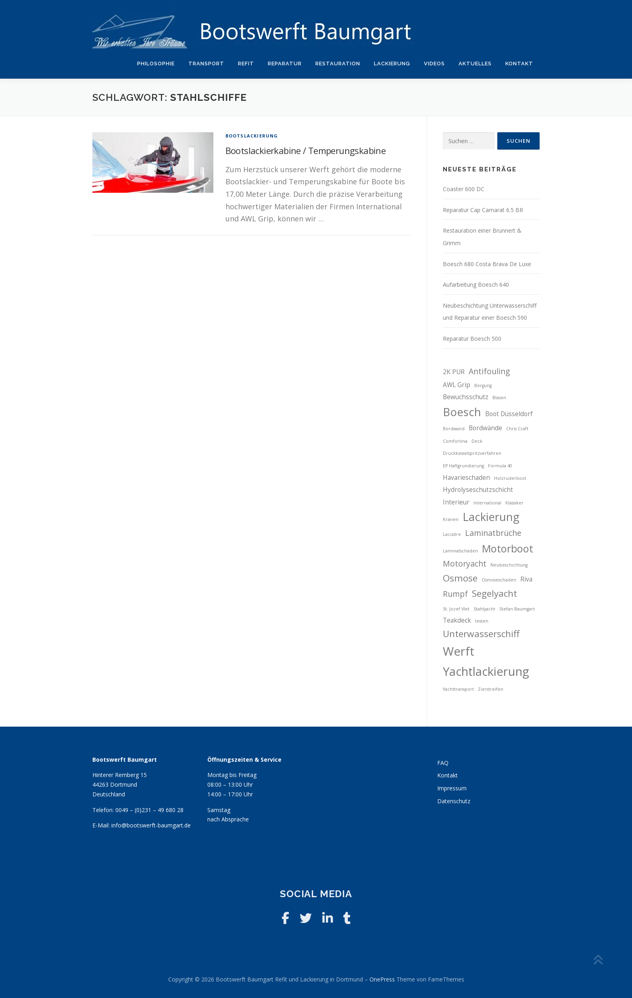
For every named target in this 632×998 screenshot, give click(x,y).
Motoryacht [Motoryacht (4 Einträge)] (464, 563)
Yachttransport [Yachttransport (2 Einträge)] (458, 689)
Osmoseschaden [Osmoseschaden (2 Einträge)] (499, 580)
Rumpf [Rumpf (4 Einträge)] (455, 593)
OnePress (382, 979)
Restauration (337, 63)
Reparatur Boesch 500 (472, 338)
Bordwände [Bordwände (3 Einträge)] (485, 428)
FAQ (442, 763)
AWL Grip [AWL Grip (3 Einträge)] (456, 385)
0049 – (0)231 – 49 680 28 (149, 810)
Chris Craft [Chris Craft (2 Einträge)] (517, 428)
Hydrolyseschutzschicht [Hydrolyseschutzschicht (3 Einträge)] (478, 489)
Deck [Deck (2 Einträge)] (476, 441)
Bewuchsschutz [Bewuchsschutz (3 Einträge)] (465, 397)
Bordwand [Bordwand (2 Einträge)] (454, 428)
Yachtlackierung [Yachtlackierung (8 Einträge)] (486, 671)
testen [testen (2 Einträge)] (481, 621)
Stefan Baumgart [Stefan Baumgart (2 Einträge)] (517, 609)
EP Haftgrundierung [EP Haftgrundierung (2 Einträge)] (463, 466)
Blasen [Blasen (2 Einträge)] (499, 397)
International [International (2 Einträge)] (487, 503)
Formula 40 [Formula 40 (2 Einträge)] (500, 466)
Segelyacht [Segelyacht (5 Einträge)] (494, 593)
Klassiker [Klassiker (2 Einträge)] (514, 503)
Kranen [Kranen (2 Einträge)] (451, 519)
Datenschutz (453, 801)
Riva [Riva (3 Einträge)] (526, 579)
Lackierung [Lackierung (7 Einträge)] (491, 516)
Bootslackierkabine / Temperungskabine (305, 150)
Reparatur (285, 63)
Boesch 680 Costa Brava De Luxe (487, 264)
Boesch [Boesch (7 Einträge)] (462, 411)
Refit (246, 63)
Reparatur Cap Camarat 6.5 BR (483, 210)
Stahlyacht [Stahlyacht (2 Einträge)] (484, 609)
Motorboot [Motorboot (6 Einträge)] (507, 548)
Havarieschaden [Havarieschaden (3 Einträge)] (466, 477)
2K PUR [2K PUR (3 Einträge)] (454, 372)
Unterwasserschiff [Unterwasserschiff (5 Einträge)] (481, 633)
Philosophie (156, 63)
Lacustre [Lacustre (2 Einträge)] (452, 534)
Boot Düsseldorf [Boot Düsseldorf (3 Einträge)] (509, 414)
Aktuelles (475, 63)
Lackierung (392, 63)
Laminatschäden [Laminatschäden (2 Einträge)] (460, 551)
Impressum (452, 788)
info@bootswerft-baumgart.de (151, 825)
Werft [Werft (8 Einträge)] (458, 651)
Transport (206, 63)
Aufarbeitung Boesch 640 (476, 284)
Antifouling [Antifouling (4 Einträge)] (489, 371)
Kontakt (519, 63)
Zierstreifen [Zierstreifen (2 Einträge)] (490, 689)
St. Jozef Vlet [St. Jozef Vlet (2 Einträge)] (456, 609)
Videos (434, 63)
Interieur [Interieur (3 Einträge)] (456, 502)
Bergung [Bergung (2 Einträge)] (483, 385)
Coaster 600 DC (463, 189)
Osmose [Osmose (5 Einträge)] (460, 578)
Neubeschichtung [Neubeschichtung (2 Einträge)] (509, 565)
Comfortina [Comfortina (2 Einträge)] (455, 441)
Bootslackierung (251, 136)
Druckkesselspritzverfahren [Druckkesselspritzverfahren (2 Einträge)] (472, 453)
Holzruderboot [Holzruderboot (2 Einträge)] (510, 478)
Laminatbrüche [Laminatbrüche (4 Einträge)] (493, 532)
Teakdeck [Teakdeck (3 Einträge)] (457, 620)
